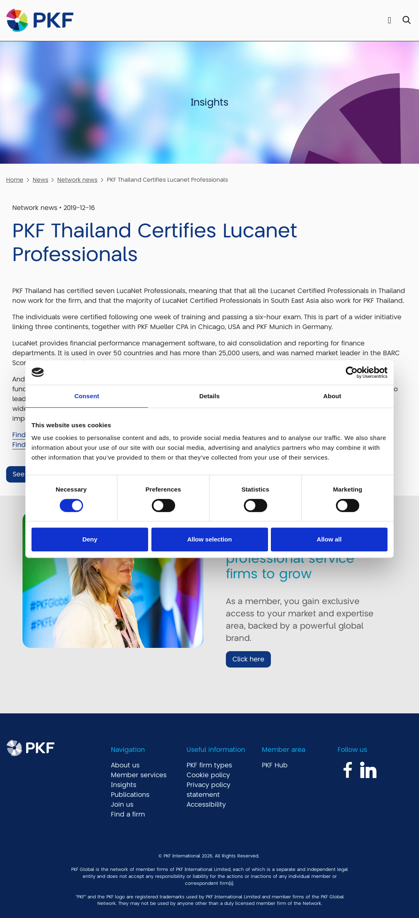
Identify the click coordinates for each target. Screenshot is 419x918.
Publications (130, 795)
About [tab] (332, 395)
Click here (248, 659)
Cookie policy (208, 775)
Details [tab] (209, 395)
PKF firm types (209, 765)
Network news (77, 179)
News (40, 179)
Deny (89, 539)
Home (14, 179)
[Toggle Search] (406, 20)
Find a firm (128, 814)
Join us (122, 805)
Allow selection (209, 539)
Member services (139, 775)
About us (125, 765)
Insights (123, 785)
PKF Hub (275, 765)
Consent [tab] (86, 395)
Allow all (329, 539)
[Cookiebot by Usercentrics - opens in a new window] (351, 372)
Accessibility (206, 805)
